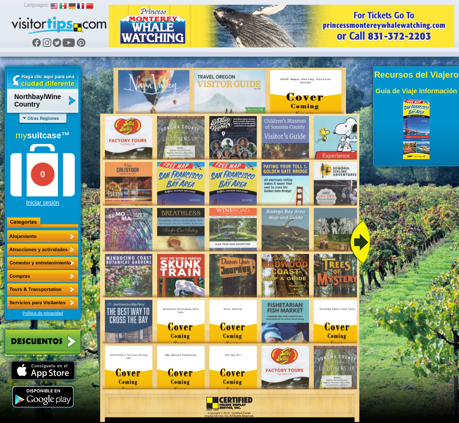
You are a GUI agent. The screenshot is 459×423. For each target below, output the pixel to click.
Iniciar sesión (42, 202)
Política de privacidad (42, 313)
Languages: (36, 5)
